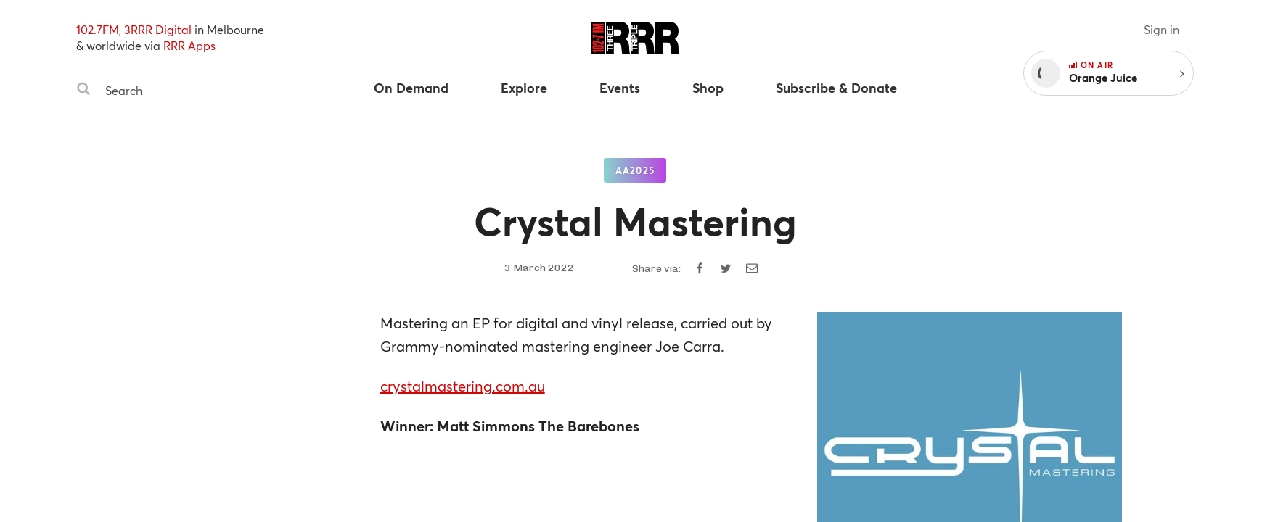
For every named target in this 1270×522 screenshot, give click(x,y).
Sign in (1161, 29)
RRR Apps (189, 45)
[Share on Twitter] (725, 268)
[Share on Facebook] (699, 268)
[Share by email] (752, 268)
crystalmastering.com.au (462, 386)
